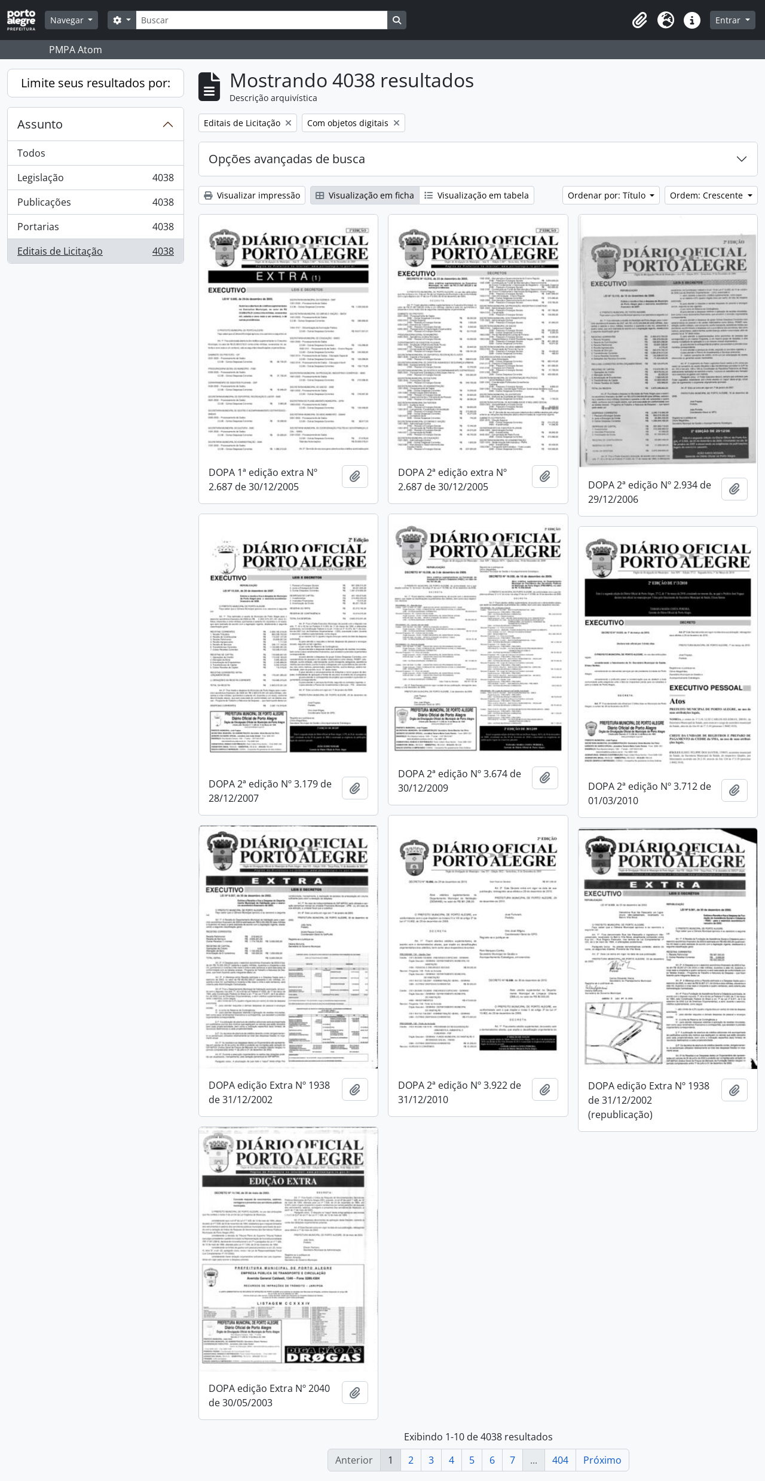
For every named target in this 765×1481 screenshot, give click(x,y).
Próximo (602, 1460)
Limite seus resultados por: (95, 83)
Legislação (95, 180)
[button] (639, 20)
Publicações (95, 205)
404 (560, 1460)
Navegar (68, 20)
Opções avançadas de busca (287, 159)
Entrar (729, 20)
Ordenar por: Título (608, 195)
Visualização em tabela (476, 195)
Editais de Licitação (95, 253)
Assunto (40, 124)
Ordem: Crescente (707, 195)
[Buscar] (262, 20)
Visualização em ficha (365, 195)
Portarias (95, 229)
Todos (31, 153)
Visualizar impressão (252, 195)
